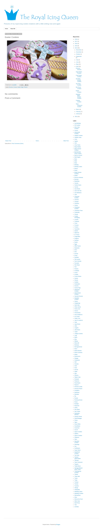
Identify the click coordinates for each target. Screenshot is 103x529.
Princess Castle (78, 386)
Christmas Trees (78, 210)
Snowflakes (77, 426)
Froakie (76, 274)
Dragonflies (77, 236)
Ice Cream (77, 316)
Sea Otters (77, 409)
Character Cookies (76, 197)
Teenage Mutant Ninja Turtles (78, 468)
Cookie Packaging (77, 217)
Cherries (76, 199)
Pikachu (76, 375)
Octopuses (77, 360)
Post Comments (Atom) (17, 143)
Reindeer (76, 394)
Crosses (15, 87)
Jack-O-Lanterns (78, 320)
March (78, 109)
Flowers (26, 87)
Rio (75, 396)
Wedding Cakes (78, 491)
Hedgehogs (77, 303)
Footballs (76, 270)
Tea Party (76, 455)
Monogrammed (78, 346)
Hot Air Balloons (78, 314)
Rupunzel (76, 405)
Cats (75, 194)
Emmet (76, 253)
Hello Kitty (76, 305)
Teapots (76, 464)
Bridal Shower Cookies (77, 173)
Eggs (22, 87)
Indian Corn (77, 318)
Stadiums (76, 437)
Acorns (76, 130)
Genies (76, 278)
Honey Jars (77, 309)
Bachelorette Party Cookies (77, 152)
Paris (75, 367)
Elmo (75, 249)
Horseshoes (77, 312)
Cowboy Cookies (78, 101)
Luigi (75, 335)
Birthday (76, 164)
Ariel (75, 143)
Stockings (76, 444)
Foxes (76, 272)
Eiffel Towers (77, 246)
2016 (76, 43)
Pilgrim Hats (77, 377)
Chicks (76, 205)
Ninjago (76, 358)
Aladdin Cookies (78, 135)
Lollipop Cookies (78, 333)
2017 (76, 41)
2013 (76, 116)
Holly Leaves (77, 307)
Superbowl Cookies (77, 452)
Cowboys (76, 221)
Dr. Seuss (76, 234)
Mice (75, 339)
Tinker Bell (77, 476)
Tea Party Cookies (78, 84)
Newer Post (8, 140)
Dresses (76, 240)
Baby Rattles (77, 147)
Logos (76, 331)
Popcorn (76, 384)
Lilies (75, 326)
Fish (75, 267)
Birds (75, 163)
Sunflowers (77, 448)
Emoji (75, 255)
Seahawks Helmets (77, 414)
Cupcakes (76, 229)
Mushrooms (77, 356)
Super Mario (77, 450)
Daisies (76, 231)
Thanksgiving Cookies (77, 472)
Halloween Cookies (77, 290)
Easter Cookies (78, 91)
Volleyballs (77, 489)
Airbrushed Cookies (77, 133)
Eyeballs (76, 257)
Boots (75, 170)
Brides (76, 175)
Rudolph (76, 403)
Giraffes (76, 282)
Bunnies (11, 87)
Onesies (76, 364)
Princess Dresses (78, 69)
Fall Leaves (77, 259)
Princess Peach (78, 388)
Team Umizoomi (78, 462)
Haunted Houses (78, 296)
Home (6, 28)
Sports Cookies (78, 435)
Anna (75, 139)
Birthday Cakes (78, 166)
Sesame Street (78, 416)
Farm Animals (77, 261)
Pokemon (76, 381)
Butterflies (76, 181)
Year (75, 504)
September (79, 56)
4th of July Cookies (77, 128)
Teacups (76, 460)
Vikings (76, 487)
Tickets (76, 474)
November (79, 52)
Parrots (76, 369)
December (79, 50)
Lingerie (76, 327)
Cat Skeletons (77, 192)
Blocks (76, 168)
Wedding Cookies (78, 493)
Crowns (76, 227)
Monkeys (76, 345)
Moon (75, 348)
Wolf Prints (77, 503)
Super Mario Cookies (79, 72)
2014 (76, 48)
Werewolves (77, 495)
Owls (75, 365)
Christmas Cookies (76, 208)
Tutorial (76, 484)
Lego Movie (77, 324)
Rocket (76, 398)
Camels (76, 183)
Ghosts (76, 280)
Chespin (76, 201)
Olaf (75, 362)
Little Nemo (77, 329)
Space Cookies (78, 431)
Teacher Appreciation (77, 457)
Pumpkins (76, 390)
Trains (76, 478)
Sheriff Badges (78, 418)
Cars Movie (77, 189)
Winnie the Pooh (78, 499)
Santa (75, 407)
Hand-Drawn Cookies (77, 293)
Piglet (75, 371)
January (78, 113)
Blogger (58, 524)
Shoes (76, 420)
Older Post (66, 140)
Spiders (76, 433)
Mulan (76, 354)
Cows (75, 223)
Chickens (76, 203)
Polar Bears (77, 383)
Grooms (76, 286)
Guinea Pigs (77, 287)
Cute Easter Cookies (79, 76)
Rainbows (76, 392)
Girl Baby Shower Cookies (78, 80)
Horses (76, 310)
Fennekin (76, 263)
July (77, 60)
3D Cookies (77, 125)
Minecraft (76, 343)
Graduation (77, 284)
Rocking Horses (78, 400)
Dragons (76, 238)
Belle (75, 161)
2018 (76, 39)
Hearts (76, 301)
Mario (75, 337)
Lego (75, 322)
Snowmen (76, 428)
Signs (75, 422)
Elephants (76, 248)
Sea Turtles (77, 411)
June (77, 62)
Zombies (76, 506)
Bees (75, 159)
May (77, 64)
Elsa (75, 251)
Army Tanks (77, 145)
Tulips (75, 480)
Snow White (77, 424)
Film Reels (77, 265)
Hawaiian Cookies (76, 298)
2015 (76, 45)
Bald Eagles (77, 157)
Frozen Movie (77, 276)
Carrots (76, 187)
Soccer (76, 429)
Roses (76, 402)
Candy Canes (77, 185)
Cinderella (76, 212)
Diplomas (76, 232)
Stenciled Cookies (76, 442)
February (78, 111)
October (78, 54)
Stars (75, 439)
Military (76, 341)
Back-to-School (78, 155)
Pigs (75, 373)
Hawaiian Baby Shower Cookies (78, 96)
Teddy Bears (77, 466)
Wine (75, 497)
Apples (76, 141)
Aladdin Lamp (77, 137)
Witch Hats (77, 501)
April (77, 66)
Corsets (76, 219)
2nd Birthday (77, 123)
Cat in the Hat (77, 190)
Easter (19, 87)
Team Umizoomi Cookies (79, 105)
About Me (12, 28)
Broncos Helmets (78, 177)
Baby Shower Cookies (77, 149)
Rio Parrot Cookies (78, 88)
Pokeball (76, 379)
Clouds (76, 214)
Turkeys (76, 482)
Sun (75, 446)
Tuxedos (76, 486)
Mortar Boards (78, 350)
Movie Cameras (78, 352)
